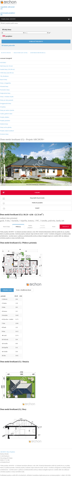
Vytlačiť (21, 208)
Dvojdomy (3, 107)
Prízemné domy (4, 86)
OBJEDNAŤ (65, 226)
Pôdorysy (18, 226)
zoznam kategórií (6, 58)
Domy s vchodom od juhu (6, 96)
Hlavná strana (6, 52)
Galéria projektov (30, 226)
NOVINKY (3, 62)
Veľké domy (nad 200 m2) (7, 73)
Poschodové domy (5, 90)
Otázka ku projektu (23, 203)
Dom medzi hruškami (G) (37, 52)
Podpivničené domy (5, 93)
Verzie (53, 226)
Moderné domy (4, 124)
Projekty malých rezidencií (7, 130)
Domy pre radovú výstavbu (7, 110)
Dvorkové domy (4, 134)
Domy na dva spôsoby (6, 127)
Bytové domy (3, 79)
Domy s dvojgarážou (5, 83)
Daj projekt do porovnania (23, 198)
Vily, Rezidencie (4, 76)
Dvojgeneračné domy (5, 103)
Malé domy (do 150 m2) (20, 52)
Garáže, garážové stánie (6, 113)
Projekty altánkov (4, 117)
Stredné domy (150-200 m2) (7, 69)
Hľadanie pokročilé (8, 45)
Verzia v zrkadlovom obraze (23, 290)
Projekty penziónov (5, 120)
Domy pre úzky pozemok (6, 100)
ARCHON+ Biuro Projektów (7, 452)
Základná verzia (7, 290)
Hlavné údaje (6, 226)
